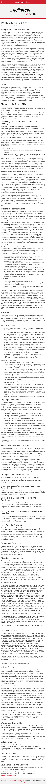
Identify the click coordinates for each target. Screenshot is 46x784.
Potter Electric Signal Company (13, 780)
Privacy (23, 782)
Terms (42, 780)
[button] (2, 2)
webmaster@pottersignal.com (8, 775)
